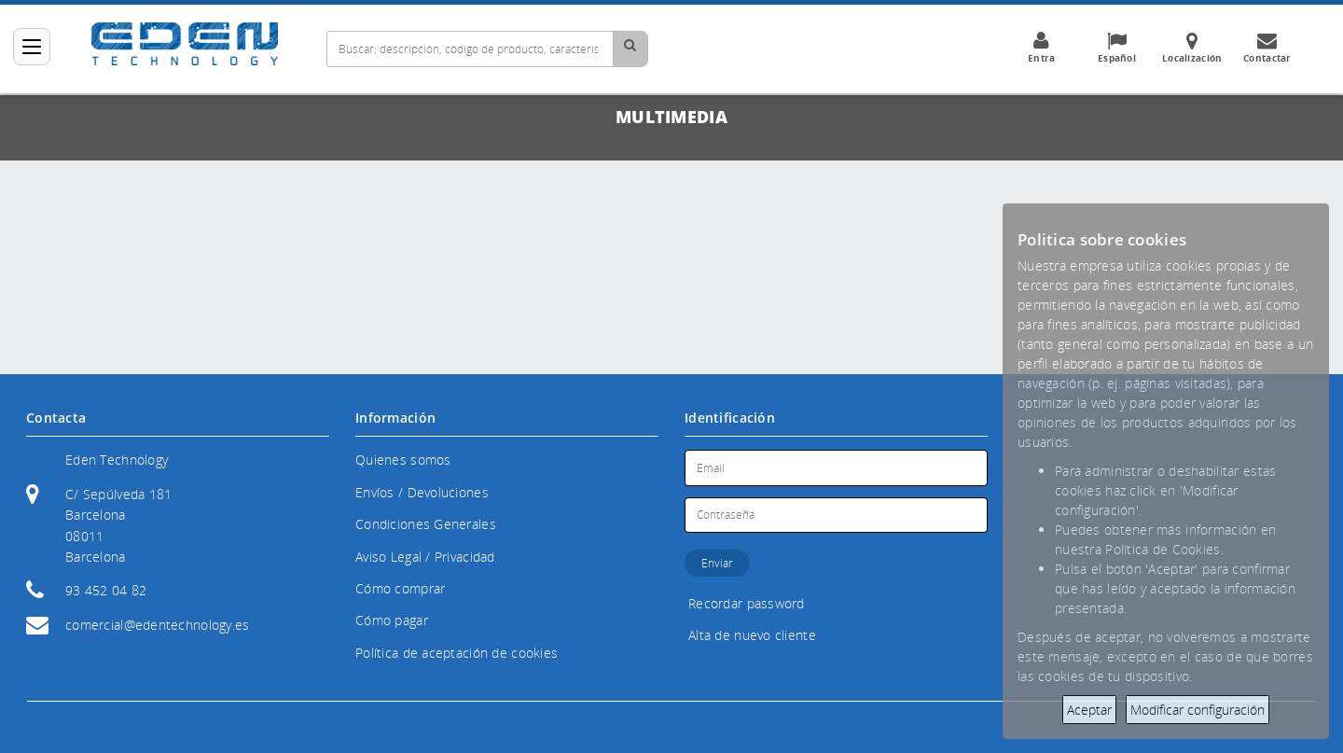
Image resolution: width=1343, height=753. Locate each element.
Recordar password (746, 603)
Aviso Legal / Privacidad (425, 556)
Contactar (1267, 47)
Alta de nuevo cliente (752, 635)
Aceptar (1089, 709)
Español (1116, 47)
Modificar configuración (1197, 709)
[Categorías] (31, 46)
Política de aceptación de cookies (456, 653)
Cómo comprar (400, 588)
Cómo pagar (391, 620)
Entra (1040, 47)
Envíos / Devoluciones (422, 492)
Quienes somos (403, 459)
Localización (1191, 47)
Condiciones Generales (425, 524)
